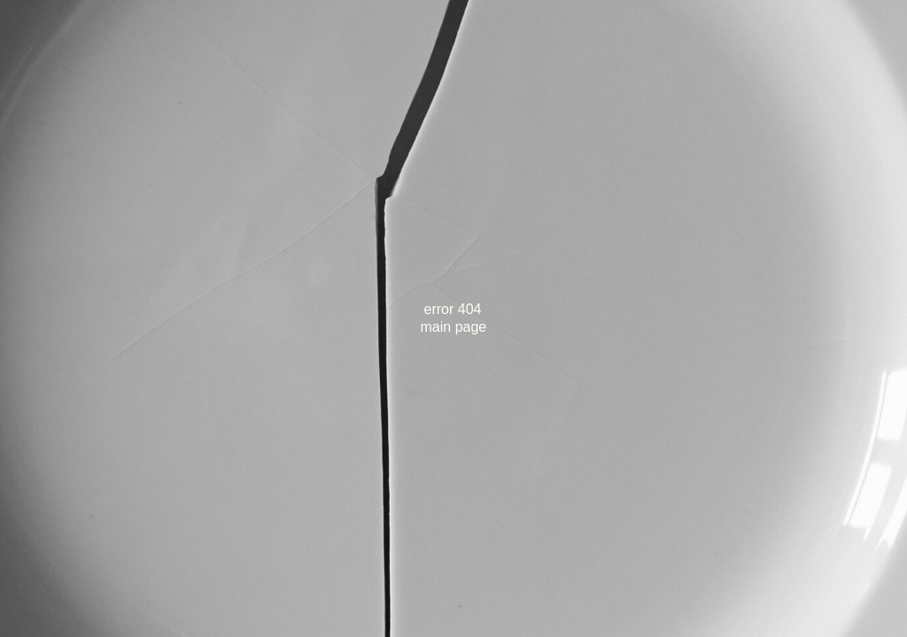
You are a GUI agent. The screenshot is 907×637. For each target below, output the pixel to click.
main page (454, 326)
